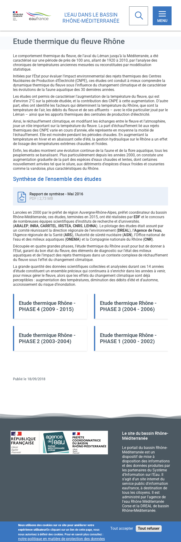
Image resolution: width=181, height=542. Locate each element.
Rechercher (139, 16)
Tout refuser (149, 529)
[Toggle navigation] (162, 16)
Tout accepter (121, 529)
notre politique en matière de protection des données (61, 539)
